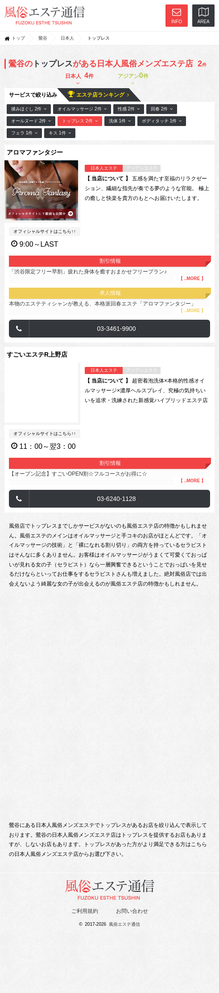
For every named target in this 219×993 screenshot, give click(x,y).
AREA (203, 16)
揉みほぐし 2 (28, 108)
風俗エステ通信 (124, 924)
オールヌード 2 (31, 120)
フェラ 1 (24, 132)
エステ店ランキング (98, 94)
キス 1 (59, 132)
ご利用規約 (84, 911)
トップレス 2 (79, 120)
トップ (18, 38)
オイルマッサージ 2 (82, 108)
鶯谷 (42, 38)
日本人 (67, 38)
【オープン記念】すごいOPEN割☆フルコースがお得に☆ (109, 477)
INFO (176, 16)
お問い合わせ (132, 911)
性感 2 (129, 108)
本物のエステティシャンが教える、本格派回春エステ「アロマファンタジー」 (109, 307)
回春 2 (162, 108)
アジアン (133, 78)
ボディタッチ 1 (162, 120)
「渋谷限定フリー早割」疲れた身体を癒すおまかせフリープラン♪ (109, 275)
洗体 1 (120, 120)
